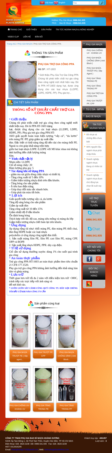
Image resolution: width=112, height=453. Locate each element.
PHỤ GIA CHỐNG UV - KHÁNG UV (95, 51)
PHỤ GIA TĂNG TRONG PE (94, 79)
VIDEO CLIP (13, 37)
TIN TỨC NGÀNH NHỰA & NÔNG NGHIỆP (75, 29)
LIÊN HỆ (27, 37)
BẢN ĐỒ (39, 37)
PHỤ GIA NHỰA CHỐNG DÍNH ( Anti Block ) (96, 60)
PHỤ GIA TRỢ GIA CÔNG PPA (95, 94)
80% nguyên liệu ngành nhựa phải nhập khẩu (94, 150)
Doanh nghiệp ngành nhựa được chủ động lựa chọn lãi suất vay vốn (94, 182)
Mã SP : (42, 69)
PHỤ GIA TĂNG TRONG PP (94, 87)
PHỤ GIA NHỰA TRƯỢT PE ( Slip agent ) (94, 71)
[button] (85, 284)
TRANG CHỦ (15, 29)
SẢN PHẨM (46, 29)
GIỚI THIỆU (31, 29)
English (59, 2)
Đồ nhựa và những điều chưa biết (94, 138)
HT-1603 (51, 69)
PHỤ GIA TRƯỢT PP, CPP (94, 102)
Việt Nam (47, 2)
